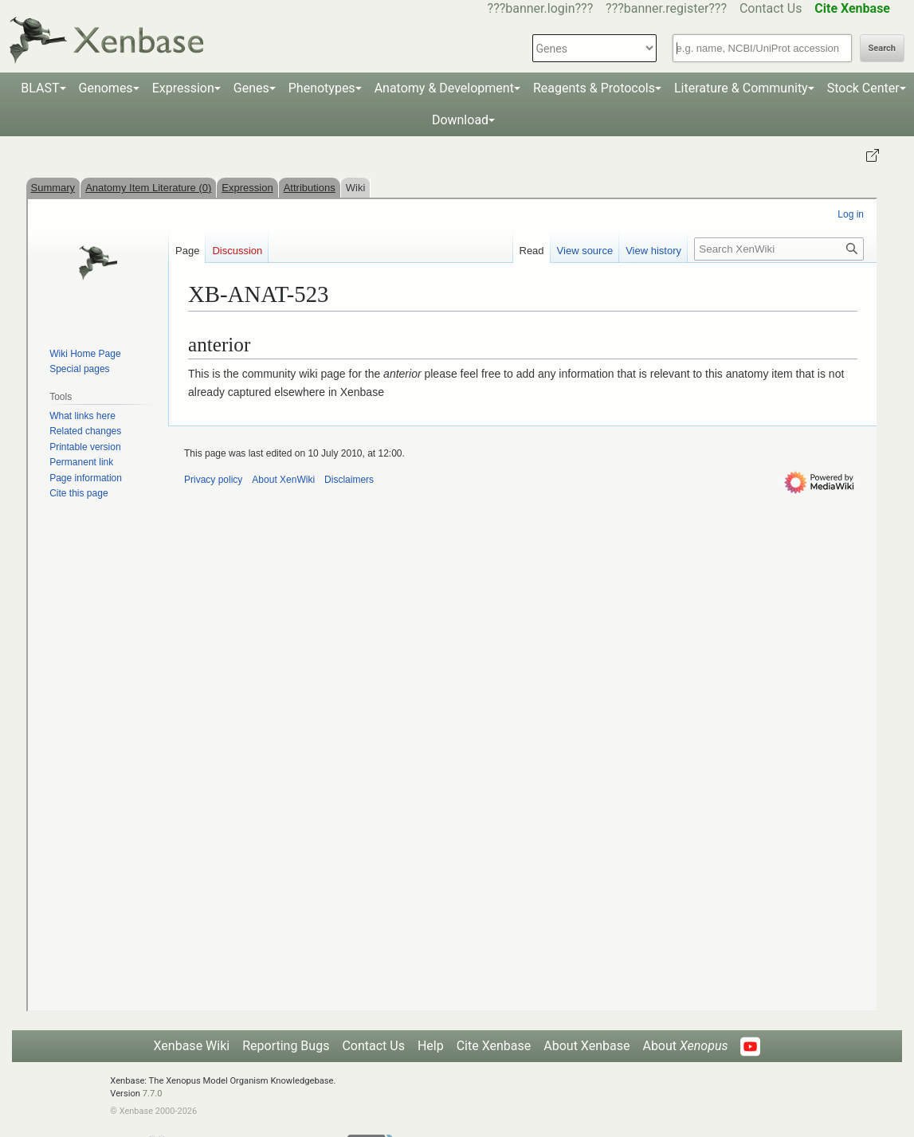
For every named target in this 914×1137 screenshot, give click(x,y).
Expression (183, 88)
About (685, 1045)
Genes (251, 88)
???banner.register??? (666, 8)
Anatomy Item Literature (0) (148, 188)
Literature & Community (741, 88)
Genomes (106, 88)
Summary (53, 188)
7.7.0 (153, 1093)
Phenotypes (321, 88)
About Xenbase (586, 1045)
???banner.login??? (541, 8)
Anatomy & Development (444, 88)
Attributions (309, 188)
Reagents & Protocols (594, 88)
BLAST (40, 88)
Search (882, 48)
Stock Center (863, 88)
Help (431, 1045)
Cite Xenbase (494, 1045)
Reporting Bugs (285, 1045)
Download (460, 119)
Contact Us (770, 8)
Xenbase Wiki (192, 1045)
